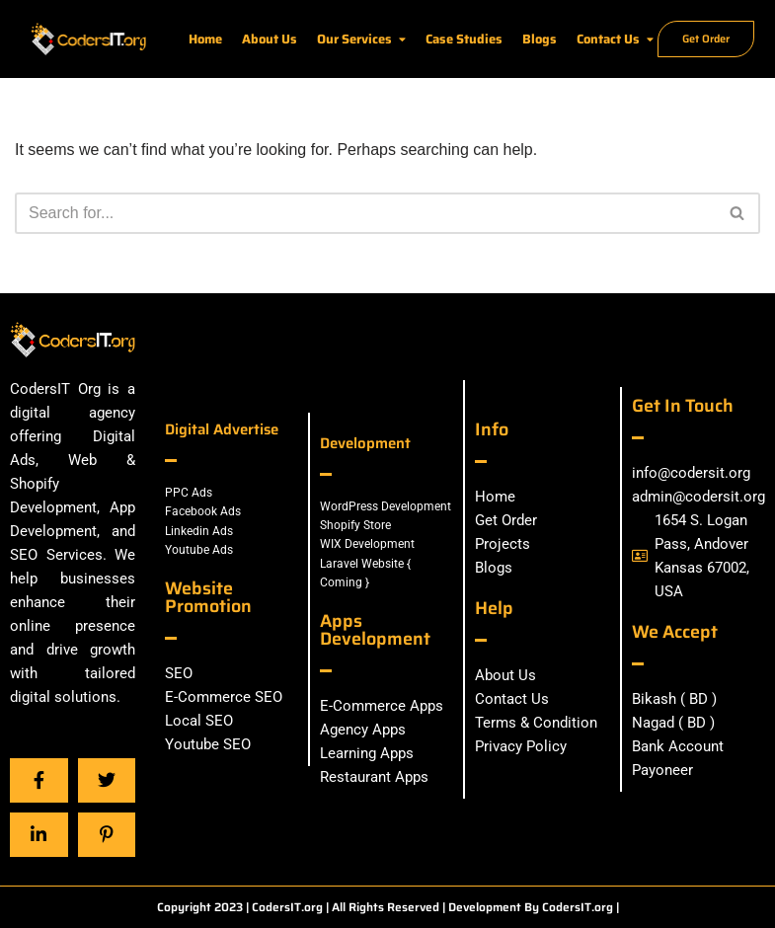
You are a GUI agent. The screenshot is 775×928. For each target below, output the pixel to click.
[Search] (365, 213)
